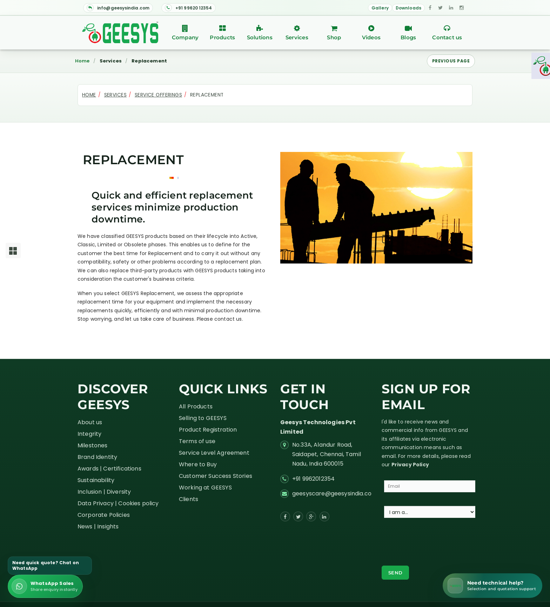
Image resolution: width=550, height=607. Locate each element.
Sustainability (96, 480)
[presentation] (435, 542)
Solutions (259, 33)
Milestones (93, 445)
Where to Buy (198, 464)
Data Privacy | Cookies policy (118, 503)
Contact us (447, 33)
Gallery (380, 8)
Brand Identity (97, 457)
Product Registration (208, 430)
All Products (196, 406)
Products (222, 33)
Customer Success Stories (215, 476)
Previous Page (451, 61)
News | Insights (98, 526)
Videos (371, 33)
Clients (188, 499)
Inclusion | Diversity (104, 492)
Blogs (408, 33)
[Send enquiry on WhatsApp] (45, 586)
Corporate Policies (104, 515)
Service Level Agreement (214, 453)
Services (296, 33)
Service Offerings (158, 95)
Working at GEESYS (205, 487)
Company (185, 33)
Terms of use (197, 441)
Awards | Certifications (109, 469)
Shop (334, 33)
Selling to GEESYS (203, 418)
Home (82, 61)
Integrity (89, 434)
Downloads (408, 8)
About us (90, 422)
